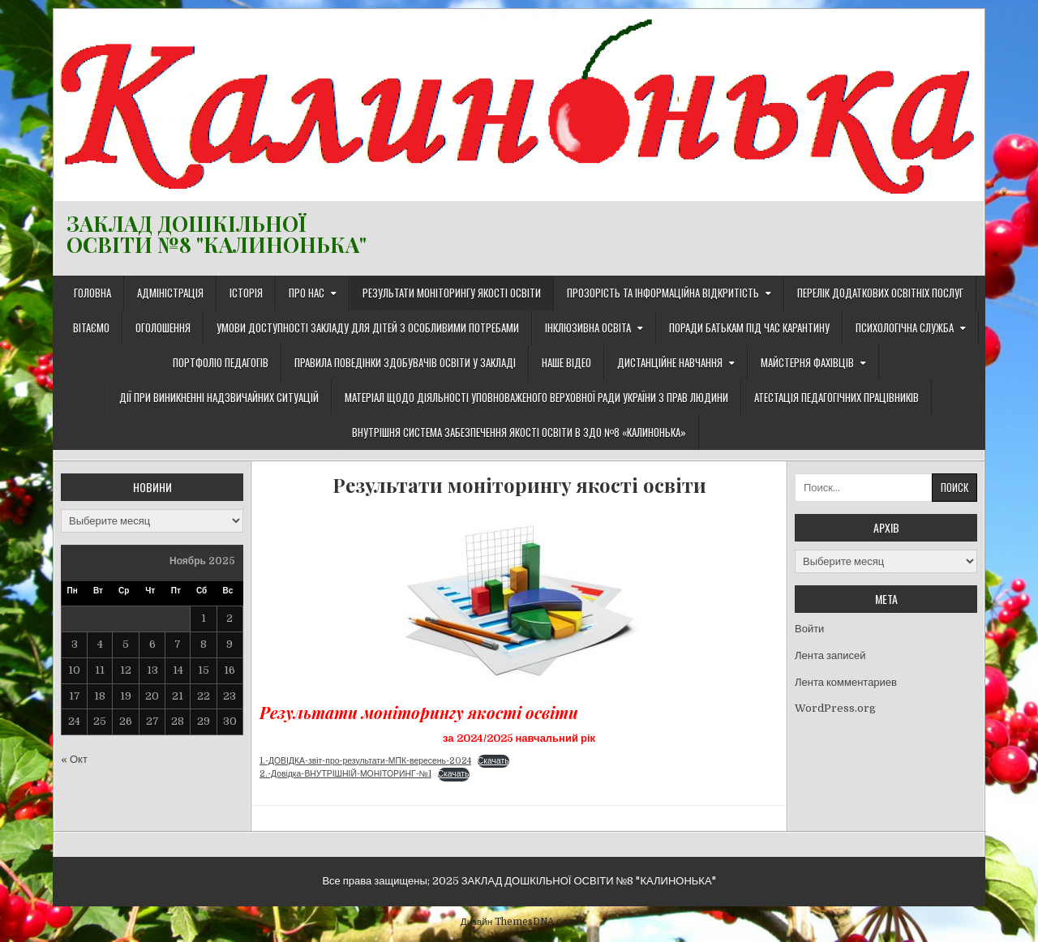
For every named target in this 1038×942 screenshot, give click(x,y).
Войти (809, 629)
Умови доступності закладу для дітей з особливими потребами (368, 327)
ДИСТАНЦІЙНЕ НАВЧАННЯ (670, 362)
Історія (246, 293)
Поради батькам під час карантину (749, 327)
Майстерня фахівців (807, 362)
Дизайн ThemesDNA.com (519, 921)
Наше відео (566, 362)
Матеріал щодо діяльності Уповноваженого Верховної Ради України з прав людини (536, 397)
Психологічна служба (905, 327)
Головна (92, 293)
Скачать (493, 760)
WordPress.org (835, 708)
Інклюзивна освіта (588, 327)
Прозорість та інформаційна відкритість (663, 293)
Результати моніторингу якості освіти (451, 293)
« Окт (74, 759)
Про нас (306, 293)
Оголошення (163, 327)
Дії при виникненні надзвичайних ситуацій (219, 397)
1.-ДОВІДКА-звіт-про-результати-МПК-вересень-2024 (365, 760)
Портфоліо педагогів (220, 362)
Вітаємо (91, 327)
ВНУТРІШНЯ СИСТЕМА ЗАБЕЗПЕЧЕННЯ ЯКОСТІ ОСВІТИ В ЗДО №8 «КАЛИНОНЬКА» (519, 432)
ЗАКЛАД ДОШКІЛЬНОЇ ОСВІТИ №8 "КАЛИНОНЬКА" (216, 234)
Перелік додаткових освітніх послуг (880, 293)
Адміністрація (170, 293)
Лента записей (830, 655)
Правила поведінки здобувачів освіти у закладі (405, 362)
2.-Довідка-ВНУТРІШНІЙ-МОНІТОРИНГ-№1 (345, 773)
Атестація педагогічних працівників (836, 397)
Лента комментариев (846, 682)
